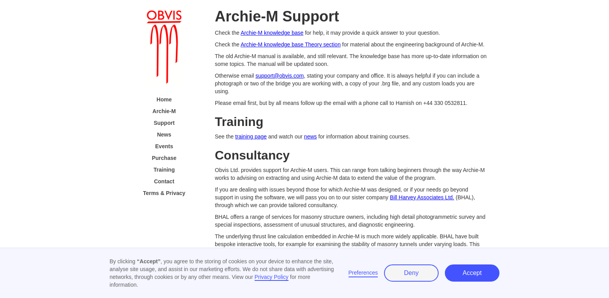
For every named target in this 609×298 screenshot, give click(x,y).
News (164, 134)
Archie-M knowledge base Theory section (291, 44)
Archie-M (164, 111)
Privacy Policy (272, 277)
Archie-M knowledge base (272, 33)
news (310, 136)
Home (164, 99)
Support (164, 123)
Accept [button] (472, 273)
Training (164, 170)
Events (164, 146)
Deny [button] (411, 273)
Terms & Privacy (164, 193)
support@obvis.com (279, 76)
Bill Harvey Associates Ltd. (422, 197)
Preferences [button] (363, 273)
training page (251, 136)
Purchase (164, 158)
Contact (164, 181)
